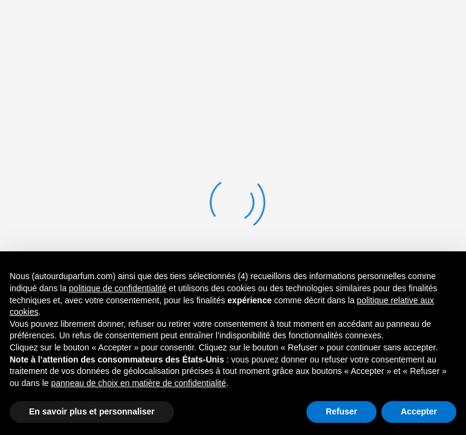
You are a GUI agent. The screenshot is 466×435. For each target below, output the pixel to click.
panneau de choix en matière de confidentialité (139, 383)
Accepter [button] (419, 411)
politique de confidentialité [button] (117, 288)
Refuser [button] (341, 411)
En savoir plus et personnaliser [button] (92, 411)
